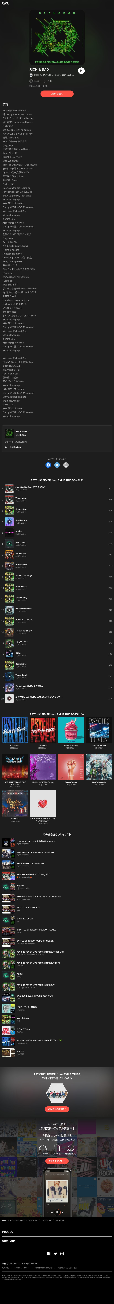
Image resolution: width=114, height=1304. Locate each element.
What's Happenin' (99, 782)
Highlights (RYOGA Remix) (42, 782)
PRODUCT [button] (8, 1232)
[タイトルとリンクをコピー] (66, 465)
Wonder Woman (71, 782)
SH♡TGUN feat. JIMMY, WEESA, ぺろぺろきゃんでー (42, 820)
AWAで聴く (57, 94)
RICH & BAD (22, 431)
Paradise (14, 819)
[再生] (81, 70)
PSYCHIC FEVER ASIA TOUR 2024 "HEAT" (14, 783)
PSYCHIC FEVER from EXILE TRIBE (61, 75)
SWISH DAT (43, 745)
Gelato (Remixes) (71, 745)
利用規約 (5, 1268)
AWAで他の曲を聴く (57, 1109)
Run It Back (14, 745)
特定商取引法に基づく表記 (67, 1268)
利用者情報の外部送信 (44, 1268)
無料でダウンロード (57, 1161)
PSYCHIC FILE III (99, 745)
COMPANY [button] (9, 1241)
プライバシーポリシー (22, 1268)
